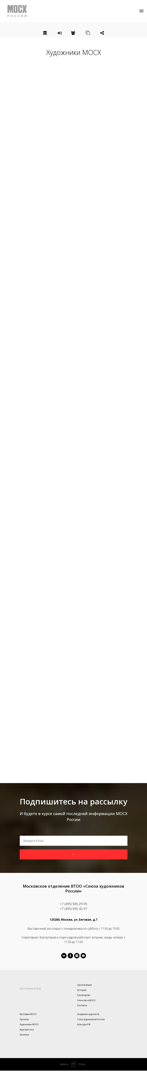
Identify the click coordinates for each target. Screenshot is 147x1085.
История (81, 990)
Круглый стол (27, 1029)
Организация (84, 984)
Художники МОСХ (29, 1024)
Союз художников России (91, 1019)
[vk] (64, 955)
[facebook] (70, 955)
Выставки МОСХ (28, 1014)
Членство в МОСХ (86, 1000)
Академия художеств (88, 1014)
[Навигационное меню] (141, 11)
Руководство (83, 995)
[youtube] (83, 955)
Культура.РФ (83, 1024)
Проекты (24, 1019)
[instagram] (77, 955)
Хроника (24, 1034)
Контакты (82, 1005)
